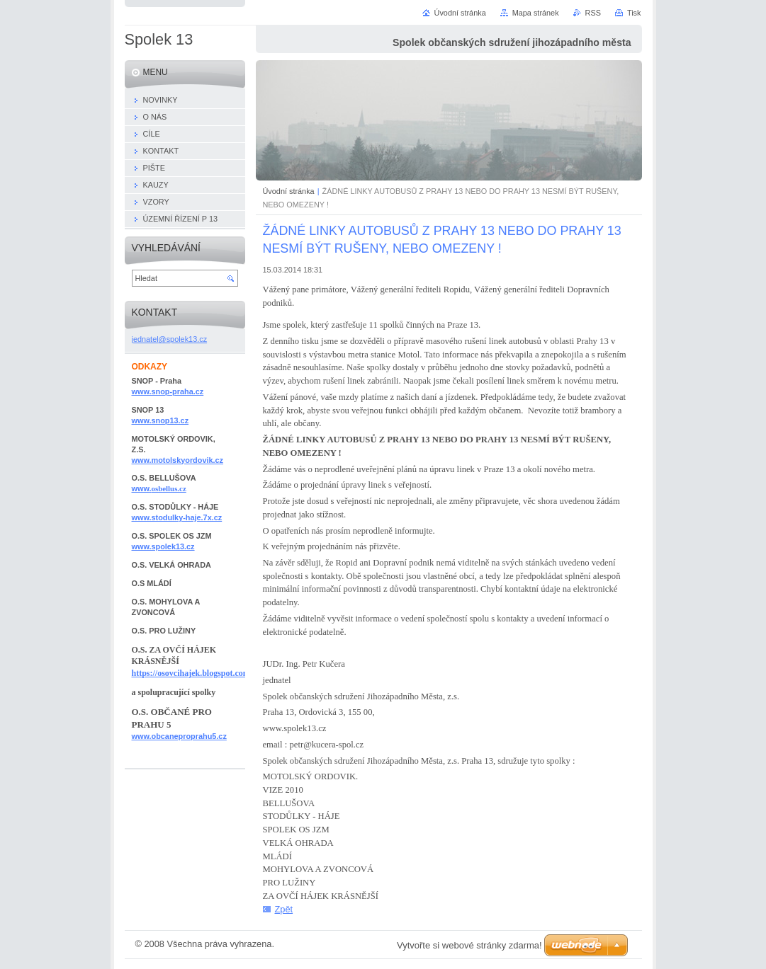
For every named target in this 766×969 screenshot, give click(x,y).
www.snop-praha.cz (168, 391)
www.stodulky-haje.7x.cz (177, 517)
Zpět (284, 909)
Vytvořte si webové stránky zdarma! (469, 945)
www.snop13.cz (160, 420)
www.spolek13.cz (163, 546)
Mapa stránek (535, 12)
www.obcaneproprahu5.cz (179, 736)
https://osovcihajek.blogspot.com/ (192, 673)
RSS (593, 12)
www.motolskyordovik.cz (178, 460)
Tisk (634, 12)
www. (159, 488)
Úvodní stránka (289, 191)
